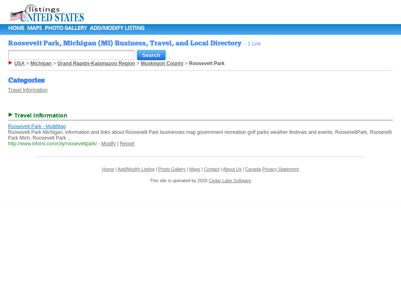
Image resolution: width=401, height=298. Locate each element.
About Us (232, 169)
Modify (108, 144)
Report (127, 144)
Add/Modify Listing (117, 28)
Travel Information (28, 90)
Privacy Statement (280, 169)
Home (16, 28)
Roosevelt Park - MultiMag (37, 126)
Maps (34, 28)
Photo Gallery (66, 28)
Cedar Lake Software (230, 180)
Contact (211, 169)
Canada (253, 169)
